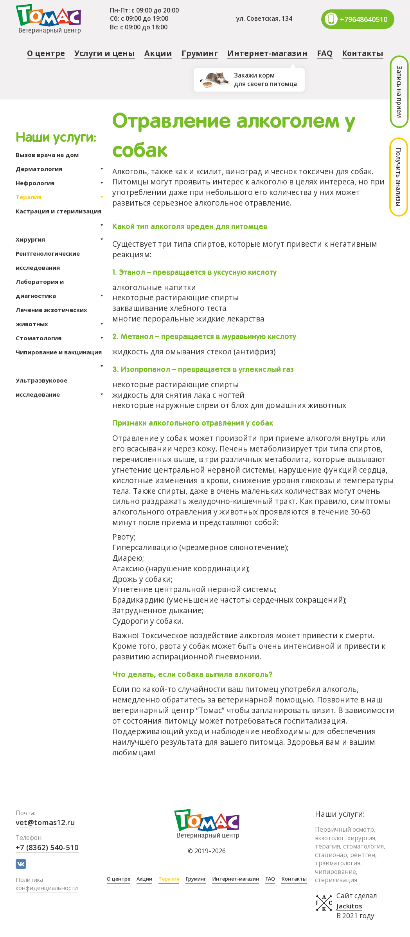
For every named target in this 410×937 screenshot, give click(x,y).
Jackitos (349, 906)
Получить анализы (398, 177)
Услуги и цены (104, 53)
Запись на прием (399, 92)
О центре (46, 53)
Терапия (60, 197)
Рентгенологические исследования (48, 260)
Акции (158, 53)
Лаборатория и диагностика (60, 290)
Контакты (362, 53)
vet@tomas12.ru (46, 822)
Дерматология (60, 169)
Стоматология (60, 338)
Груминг (200, 53)
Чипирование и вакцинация (60, 353)
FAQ (325, 53)
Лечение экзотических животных (60, 318)
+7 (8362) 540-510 (47, 847)
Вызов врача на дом (47, 155)
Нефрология (60, 183)
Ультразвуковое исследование (60, 388)
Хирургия (60, 239)
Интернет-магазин (267, 53)
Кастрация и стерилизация (60, 212)
